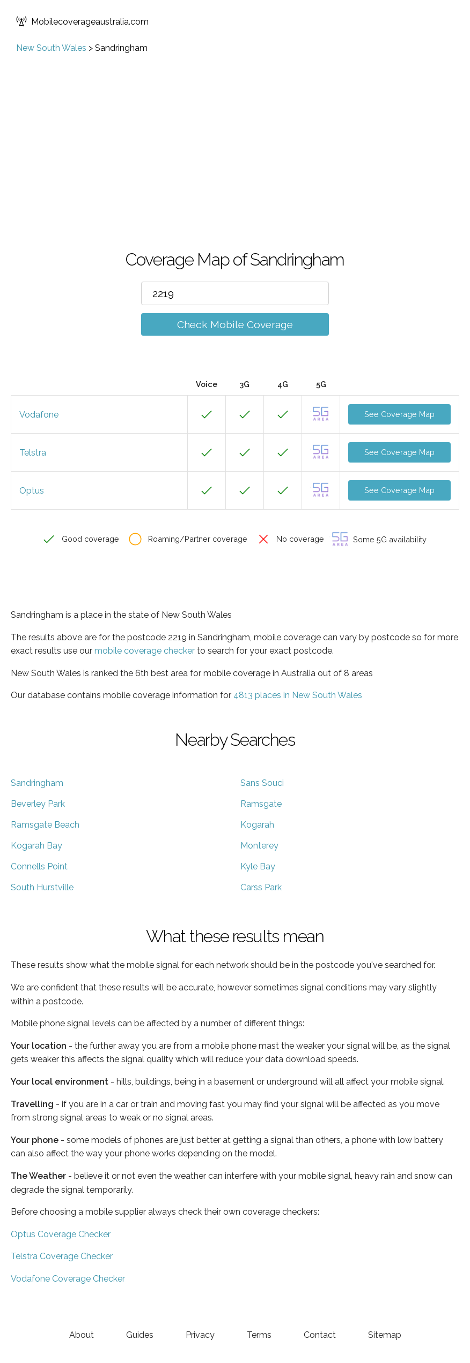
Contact (320, 1335)
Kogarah (257, 825)
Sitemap (384, 1335)
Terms (259, 1335)
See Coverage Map (399, 414)
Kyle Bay (257, 866)
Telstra (32, 453)
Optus (31, 491)
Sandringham (37, 783)
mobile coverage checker (144, 651)
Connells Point (39, 866)
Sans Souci (262, 783)
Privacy (200, 1335)
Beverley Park (38, 804)
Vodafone (38, 415)
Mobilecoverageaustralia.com (82, 21)
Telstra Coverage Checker (62, 1256)
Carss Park (261, 887)
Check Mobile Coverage (235, 324)
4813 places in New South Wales (297, 695)
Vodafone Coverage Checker (68, 1279)
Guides (139, 1335)
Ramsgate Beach (45, 825)
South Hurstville (42, 887)
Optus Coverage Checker (61, 1234)
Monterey (259, 845)
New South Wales (51, 48)
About (81, 1335)
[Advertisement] (235, 133)
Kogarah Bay (36, 845)
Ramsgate (261, 804)
